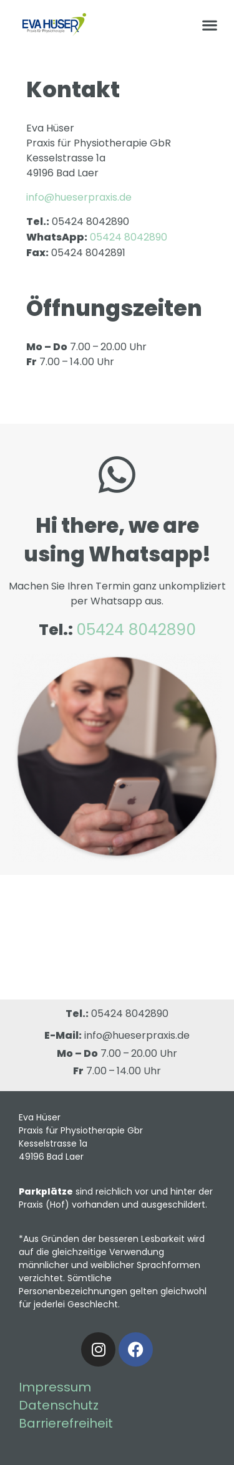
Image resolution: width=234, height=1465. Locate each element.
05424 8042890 (129, 1013)
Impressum (55, 1387)
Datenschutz (59, 1405)
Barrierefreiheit (66, 1423)
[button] (209, 24)
